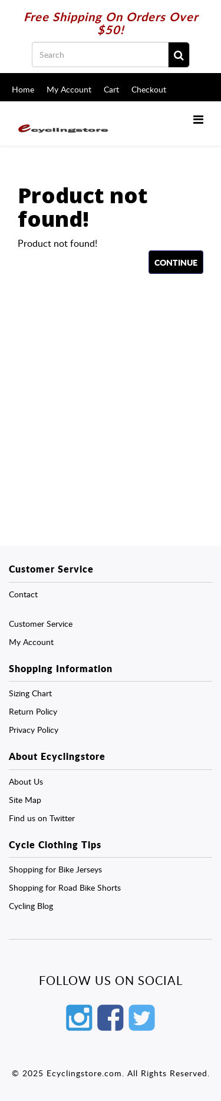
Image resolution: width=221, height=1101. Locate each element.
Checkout (148, 89)
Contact (23, 594)
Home (23, 89)
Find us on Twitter (42, 818)
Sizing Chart (30, 693)
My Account (69, 89)
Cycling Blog (31, 905)
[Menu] (198, 119)
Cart (111, 89)
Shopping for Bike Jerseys (55, 869)
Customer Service (40, 623)
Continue (175, 262)
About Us (26, 781)
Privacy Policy (33, 729)
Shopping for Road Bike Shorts (65, 887)
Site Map (25, 799)
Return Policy (33, 711)
